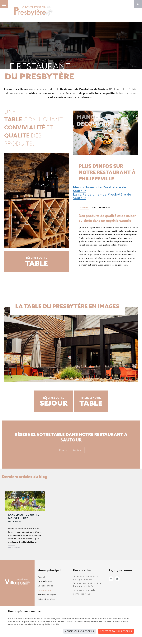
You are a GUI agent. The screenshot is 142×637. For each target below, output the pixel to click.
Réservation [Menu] (82, 570)
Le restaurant (44, 590)
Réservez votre (36, 262)
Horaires (104, 207)
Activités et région (47, 594)
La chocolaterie (45, 585)
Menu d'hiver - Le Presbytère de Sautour (99, 189)
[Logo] (33, 10)
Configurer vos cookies (79, 631)
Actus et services (46, 599)
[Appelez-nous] (138, 4)
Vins (94, 207)
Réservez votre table (71, 450)
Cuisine (84, 207)
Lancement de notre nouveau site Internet (23, 518)
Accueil (41, 576)
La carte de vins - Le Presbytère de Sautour (102, 196)
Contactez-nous (81, 594)
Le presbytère (45, 581)
